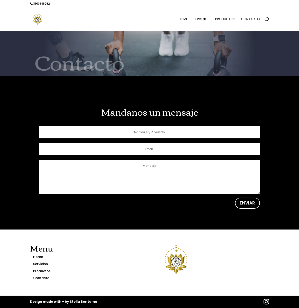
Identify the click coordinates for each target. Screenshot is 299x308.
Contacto (250, 19)
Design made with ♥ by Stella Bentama (63, 301)
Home (183, 19)
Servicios (201, 19)
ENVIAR (247, 203)
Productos (225, 19)
